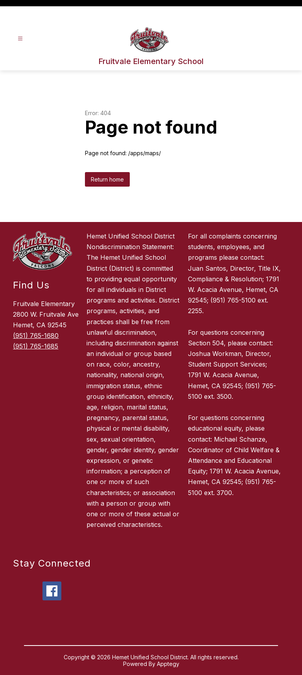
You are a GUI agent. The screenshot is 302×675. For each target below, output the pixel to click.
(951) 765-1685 (35, 346)
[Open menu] (20, 38)
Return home (107, 179)
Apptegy (168, 663)
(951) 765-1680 (36, 335)
